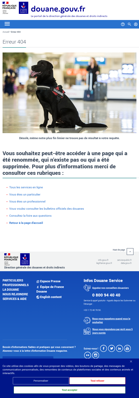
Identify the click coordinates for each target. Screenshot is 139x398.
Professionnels (16, 285)
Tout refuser (97, 380)
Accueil (6, 31)
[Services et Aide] (123, 23)
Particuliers (13, 280)
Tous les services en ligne (26, 187)
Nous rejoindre (15, 294)
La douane (11, 289)
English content (49, 297)
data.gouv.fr (126, 263)
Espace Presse (48, 281)
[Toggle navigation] (7, 23)
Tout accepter (69, 390)
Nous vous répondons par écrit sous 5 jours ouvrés (112, 331)
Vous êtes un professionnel (27, 201)
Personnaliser (41, 380)
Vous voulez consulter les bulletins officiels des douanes (46, 209)
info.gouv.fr (103, 260)
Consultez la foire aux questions (30, 216)
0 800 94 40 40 (106, 295)
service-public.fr (124, 260)
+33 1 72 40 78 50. (92, 310)
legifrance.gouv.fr (104, 263)
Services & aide (15, 299)
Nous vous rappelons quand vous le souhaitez (111, 320)
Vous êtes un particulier (24, 194)
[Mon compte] (135, 23)
